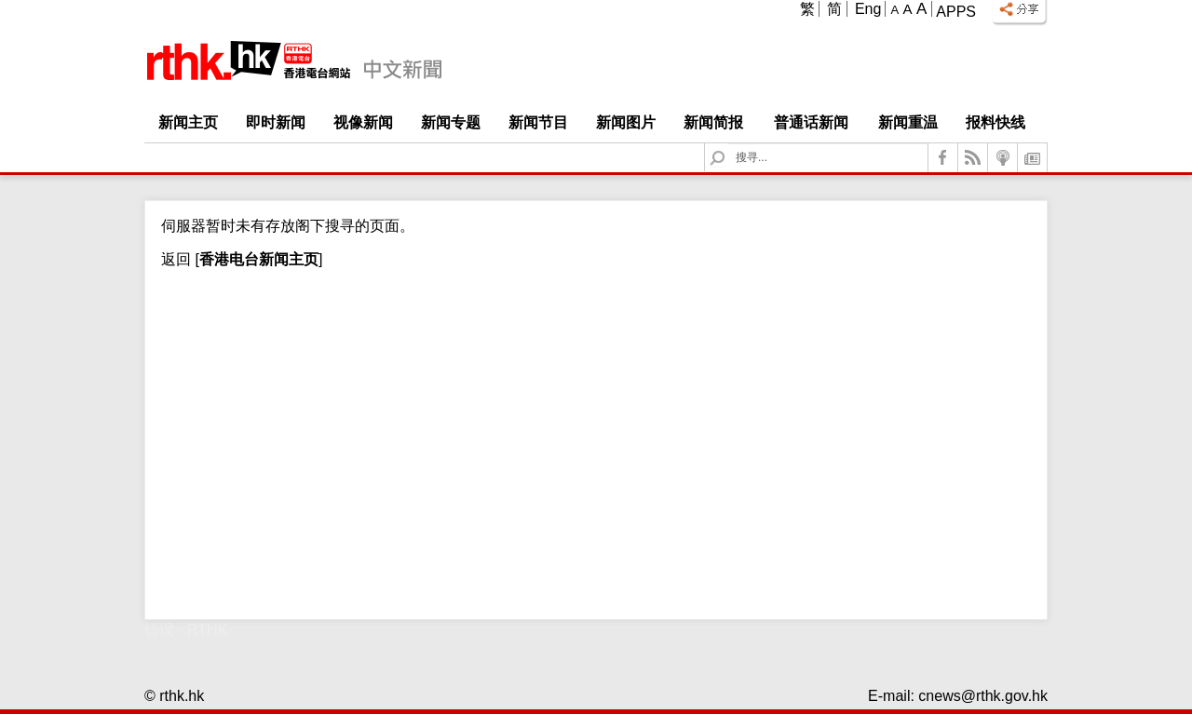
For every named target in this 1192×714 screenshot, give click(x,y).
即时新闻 (275, 122)
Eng (868, 9)
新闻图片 (626, 122)
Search (728, 143)
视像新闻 (363, 122)
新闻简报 (713, 122)
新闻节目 (538, 122)
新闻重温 (908, 122)
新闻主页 (188, 122)
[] (256, 259)
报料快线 (995, 122)
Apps (956, 12)
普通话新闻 (811, 122)
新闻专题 (451, 122)
